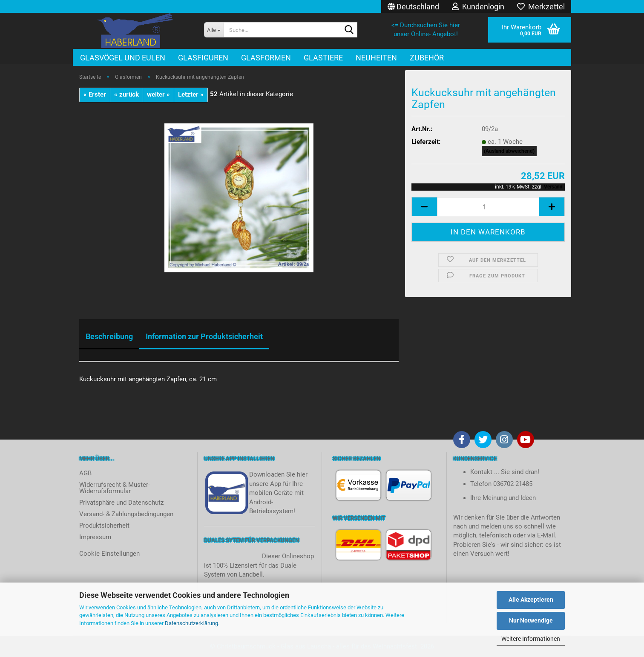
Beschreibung (109, 336)
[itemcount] (488, 206)
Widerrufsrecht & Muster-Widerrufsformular (114, 488)
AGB (85, 473)
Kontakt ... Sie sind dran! (504, 472)
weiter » (158, 94)
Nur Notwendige (531, 620)
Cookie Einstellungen (109, 553)
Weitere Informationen (530, 638)
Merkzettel (541, 6)
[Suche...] (214, 29)
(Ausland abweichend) (509, 151)
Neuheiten (376, 57)
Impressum (95, 537)
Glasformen (266, 57)
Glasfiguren (203, 57)
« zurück (126, 94)
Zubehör (427, 57)
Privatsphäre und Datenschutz (121, 502)
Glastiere (323, 57)
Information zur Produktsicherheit (204, 336)
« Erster (94, 94)
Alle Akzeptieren (531, 599)
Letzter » (191, 94)
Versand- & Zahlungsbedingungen (126, 514)
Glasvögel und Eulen (122, 57)
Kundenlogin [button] (478, 6)
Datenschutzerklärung (191, 623)
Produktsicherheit (104, 525)
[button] (413, 6)
